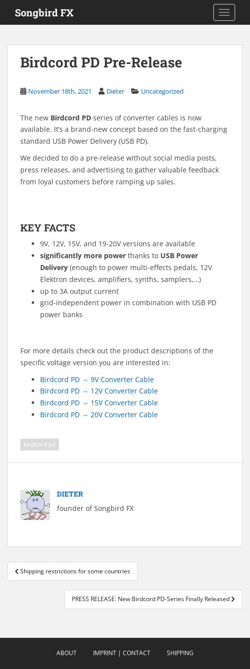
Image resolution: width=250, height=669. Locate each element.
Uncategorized (162, 91)
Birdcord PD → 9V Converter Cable (97, 379)
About (66, 653)
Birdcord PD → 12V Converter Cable (99, 390)
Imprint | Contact (121, 653)
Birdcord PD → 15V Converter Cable (99, 402)
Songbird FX (44, 12)
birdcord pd (39, 444)
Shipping (180, 653)
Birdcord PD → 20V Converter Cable (99, 414)
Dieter (115, 91)
